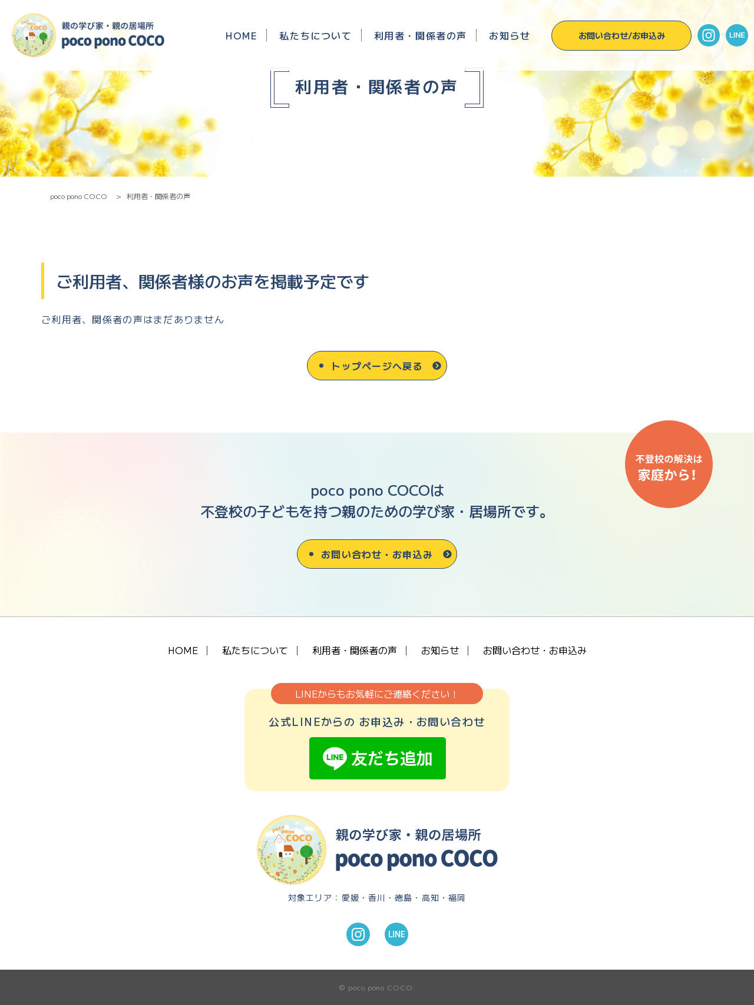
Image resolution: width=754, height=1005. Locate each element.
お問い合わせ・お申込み (377, 554)
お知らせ (509, 35)
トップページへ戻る (377, 366)
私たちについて (315, 35)
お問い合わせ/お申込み (621, 35)
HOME (241, 35)
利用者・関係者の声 (420, 35)
